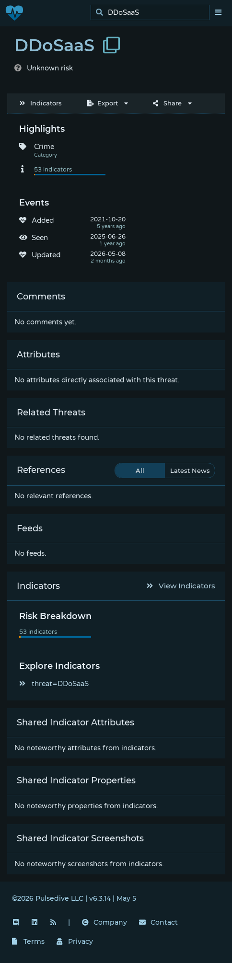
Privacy (75, 941)
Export (102, 103)
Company (104, 922)
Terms (28, 941)
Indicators (41, 103)
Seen (40, 237)
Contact (158, 922)
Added (43, 220)
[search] (152, 13)
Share (167, 103)
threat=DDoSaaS (54, 683)
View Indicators (181, 585)
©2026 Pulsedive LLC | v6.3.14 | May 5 (74, 898)
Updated (46, 255)
